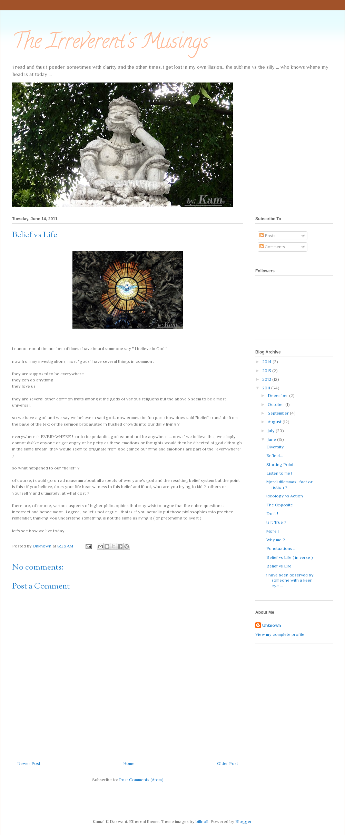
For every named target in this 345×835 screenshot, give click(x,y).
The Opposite (279, 504)
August (275, 421)
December (278, 395)
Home (129, 763)
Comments (272, 246)
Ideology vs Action (284, 495)
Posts (267, 235)
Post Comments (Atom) (141, 779)
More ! (272, 531)
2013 (267, 370)
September (279, 413)
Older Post (227, 763)
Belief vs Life (279, 566)
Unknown (271, 625)
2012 (267, 379)
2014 (267, 361)
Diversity (275, 446)
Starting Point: (280, 464)
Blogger (243, 821)
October (276, 404)
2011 (266, 387)
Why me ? (275, 539)
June (272, 439)
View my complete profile (279, 634)
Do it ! (272, 513)
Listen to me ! (279, 473)
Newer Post (28, 763)
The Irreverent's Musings (110, 43)
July (272, 430)
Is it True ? (276, 522)
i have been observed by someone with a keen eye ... (290, 580)
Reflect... (274, 455)
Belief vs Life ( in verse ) (289, 557)
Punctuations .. (280, 548)
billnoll (202, 821)
